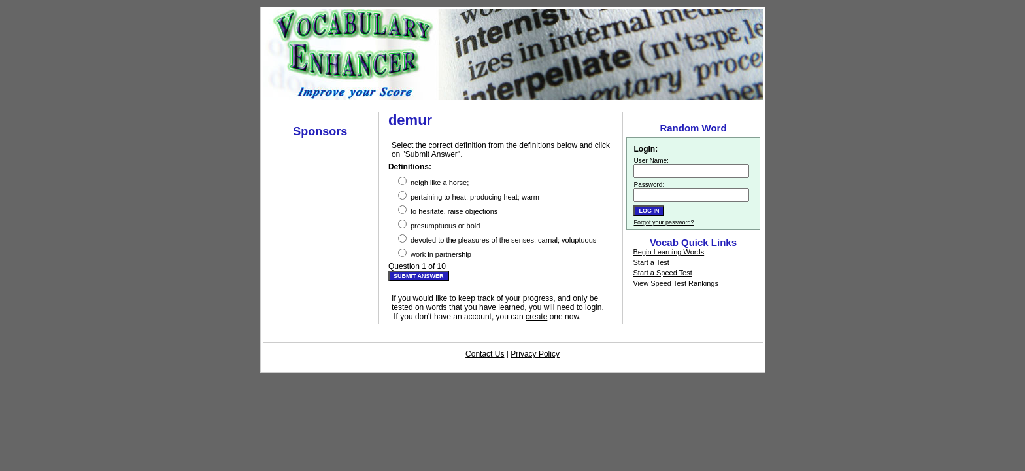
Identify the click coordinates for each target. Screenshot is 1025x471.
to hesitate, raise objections (447, 210)
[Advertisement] (512, 105)
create (536, 316)
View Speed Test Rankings (675, 283)
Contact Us (484, 353)
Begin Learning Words (668, 252)
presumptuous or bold (439, 225)
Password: (648, 184)
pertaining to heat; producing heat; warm (468, 196)
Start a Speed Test (662, 273)
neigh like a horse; (433, 181)
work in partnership (434, 253)
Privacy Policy (535, 353)
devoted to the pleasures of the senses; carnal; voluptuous (497, 239)
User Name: (650, 160)
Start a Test (651, 262)
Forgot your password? (663, 222)
